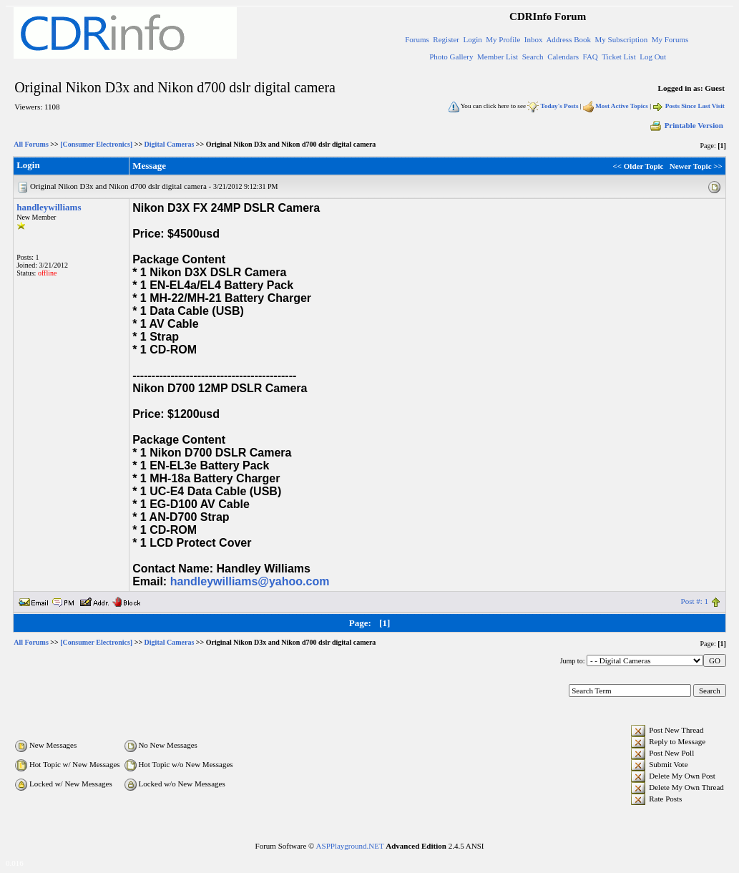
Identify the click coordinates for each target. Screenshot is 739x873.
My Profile (503, 39)
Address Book (568, 39)
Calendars (563, 56)
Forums (417, 39)
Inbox (533, 39)
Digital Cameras (170, 144)
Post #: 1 (695, 601)
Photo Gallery (451, 56)
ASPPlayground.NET (350, 846)
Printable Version (686, 125)
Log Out (653, 56)
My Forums (670, 39)
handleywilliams (48, 207)
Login (473, 39)
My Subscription (621, 39)
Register (446, 39)
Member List (497, 56)
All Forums (31, 144)
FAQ (590, 56)
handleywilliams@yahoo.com (250, 581)
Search (533, 56)
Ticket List (619, 56)
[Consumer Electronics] (96, 144)
